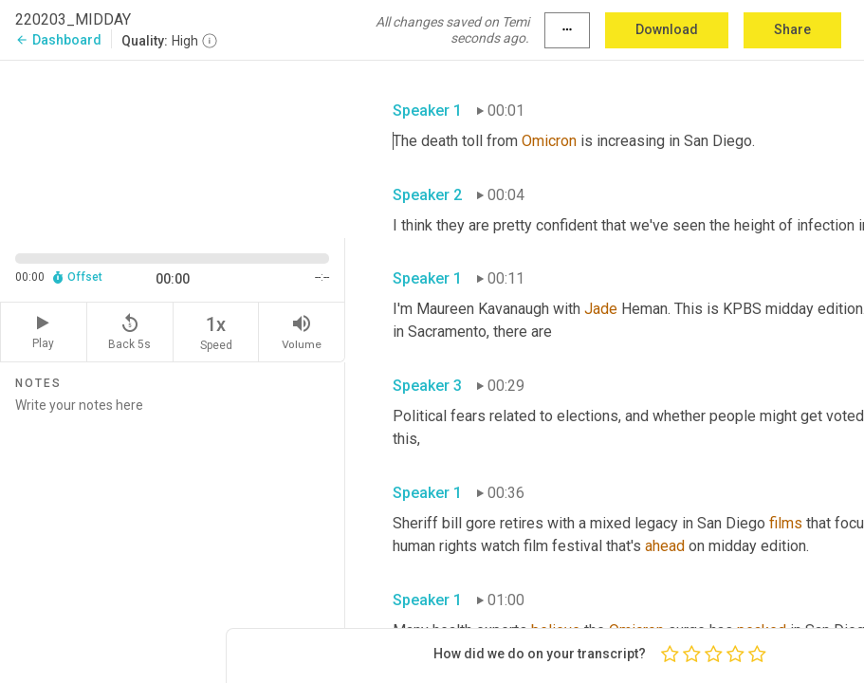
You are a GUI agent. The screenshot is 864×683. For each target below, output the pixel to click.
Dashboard (58, 39)
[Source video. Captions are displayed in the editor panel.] (172, 147)
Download (666, 29)
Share (792, 29)
